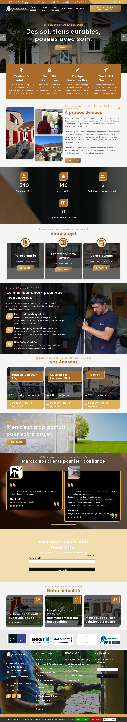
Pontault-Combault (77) (24, 376)
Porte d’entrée (44, 659)
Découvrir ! (25, 268)
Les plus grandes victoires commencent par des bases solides (62, 615)
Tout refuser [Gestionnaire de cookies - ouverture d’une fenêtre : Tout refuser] (96, 719)
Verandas (42, 705)
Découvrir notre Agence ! (22, 404)
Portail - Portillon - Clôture (47, 685)
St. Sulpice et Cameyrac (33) (60, 376)
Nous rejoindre (74, 680)
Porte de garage (45, 680)
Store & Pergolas (46, 691)
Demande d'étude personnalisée (105, 8)
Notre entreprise (75, 675)
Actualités (67, 8)
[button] (124, 37)
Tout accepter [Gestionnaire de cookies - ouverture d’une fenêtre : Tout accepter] (82, 719)
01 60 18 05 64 (17, 667)
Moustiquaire (44, 700)
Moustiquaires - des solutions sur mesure (101, 619)
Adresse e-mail (35, 558)
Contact (71, 684)
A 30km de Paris (95, 395)
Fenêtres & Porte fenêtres (50, 664)
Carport (42, 709)
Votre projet (33, 8)
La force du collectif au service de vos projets (23, 617)
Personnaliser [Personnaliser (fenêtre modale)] (109, 719)
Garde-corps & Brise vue (49, 696)
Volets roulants (45, 668)
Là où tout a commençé (24, 395)
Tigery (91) (95, 374)
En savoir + (63, 48)
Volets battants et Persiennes (46, 674)
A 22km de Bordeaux (60, 395)
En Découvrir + (16, 442)
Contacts (79, 8)
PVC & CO (43, 8)
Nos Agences (54, 8)
